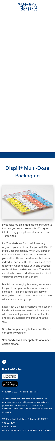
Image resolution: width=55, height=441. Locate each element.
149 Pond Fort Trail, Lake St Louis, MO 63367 (25, 419)
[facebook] (4, 362)
